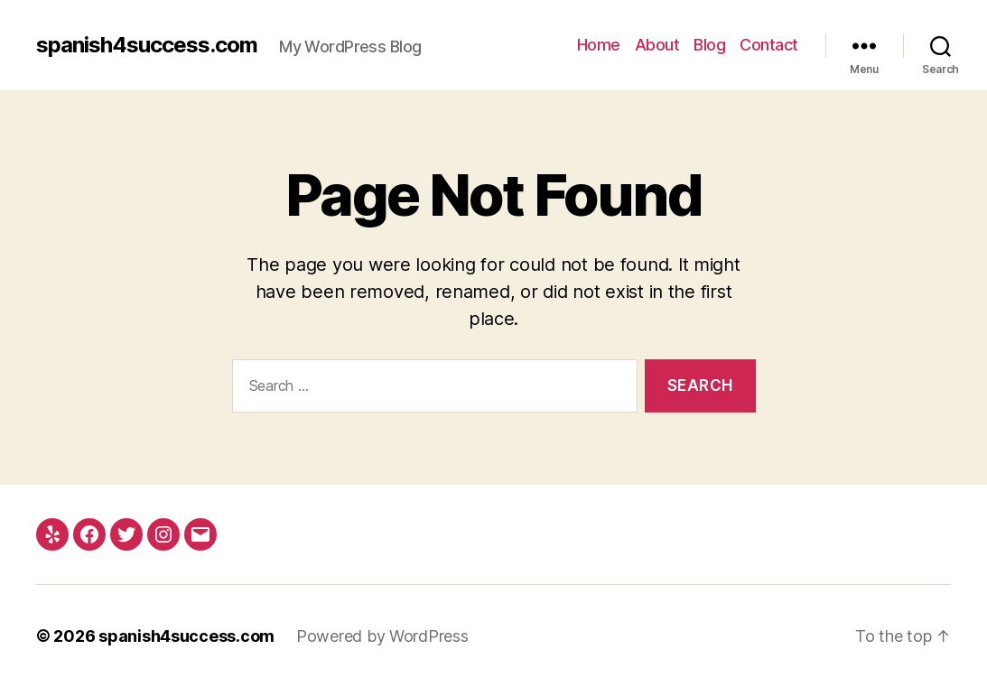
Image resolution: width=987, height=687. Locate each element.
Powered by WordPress (382, 636)
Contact (769, 44)
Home (598, 44)
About (657, 44)
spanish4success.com (146, 45)
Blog (709, 44)
